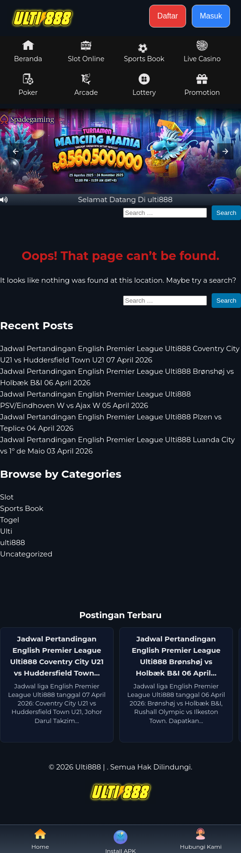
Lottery (144, 85)
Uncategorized (26, 553)
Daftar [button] (167, 16)
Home (40, 839)
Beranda (28, 51)
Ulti (6, 531)
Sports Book (144, 53)
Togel (9, 519)
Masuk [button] (211, 16)
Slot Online (86, 51)
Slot (7, 496)
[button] (16, 151)
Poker (28, 85)
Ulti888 (88, 766)
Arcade (86, 85)
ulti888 (12, 542)
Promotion (202, 85)
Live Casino (202, 51)
